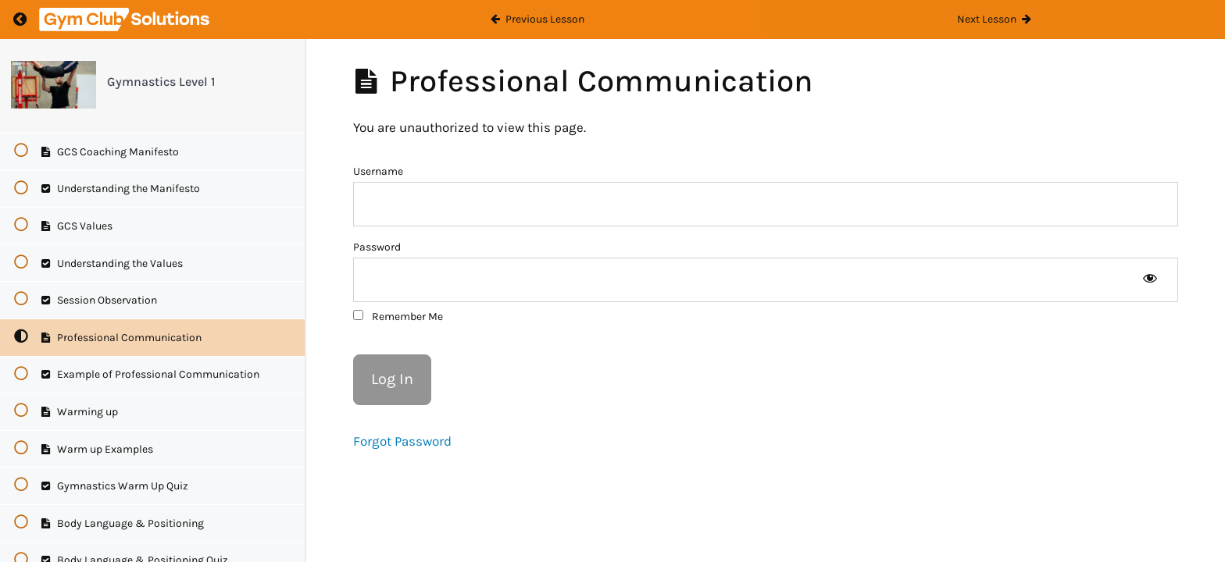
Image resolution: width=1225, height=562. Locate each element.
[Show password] (1149, 280)
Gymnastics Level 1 (161, 81)
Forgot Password (402, 441)
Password (377, 247)
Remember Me (398, 316)
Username (378, 171)
